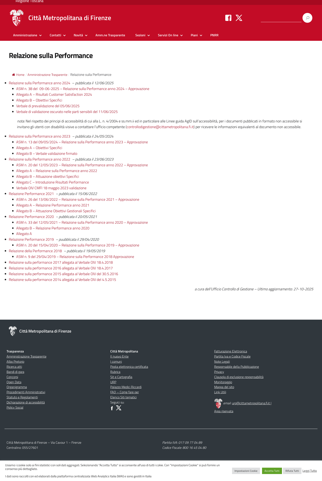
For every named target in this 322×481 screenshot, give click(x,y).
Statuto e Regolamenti (22, 397)
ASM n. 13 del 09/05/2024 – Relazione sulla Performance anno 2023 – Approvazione (82, 142)
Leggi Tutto (309, 471)
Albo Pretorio (15, 361)
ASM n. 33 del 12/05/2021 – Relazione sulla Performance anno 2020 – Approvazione (82, 222)
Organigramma (17, 386)
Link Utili (220, 392)
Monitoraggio (223, 382)
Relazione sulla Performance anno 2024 (39, 83)
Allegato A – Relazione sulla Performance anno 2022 (56, 170)
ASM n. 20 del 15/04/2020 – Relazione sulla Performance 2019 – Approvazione (77, 245)
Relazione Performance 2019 (31, 239)
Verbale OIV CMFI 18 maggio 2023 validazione (51, 188)
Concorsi (12, 376)
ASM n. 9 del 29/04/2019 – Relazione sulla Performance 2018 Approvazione (75, 256)
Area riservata (223, 411)
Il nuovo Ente (119, 356)
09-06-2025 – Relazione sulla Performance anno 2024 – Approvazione (94, 88)
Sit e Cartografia (121, 376)
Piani (194, 35)
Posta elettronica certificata (129, 366)
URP (113, 382)
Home (18, 74)
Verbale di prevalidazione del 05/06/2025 (47, 106)
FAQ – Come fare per (124, 392)
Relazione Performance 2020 (31, 216)
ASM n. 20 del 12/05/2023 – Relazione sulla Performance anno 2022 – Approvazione (82, 165)
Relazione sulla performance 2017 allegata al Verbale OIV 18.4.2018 (61, 262)
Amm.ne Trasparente (110, 35)
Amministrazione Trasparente (26, 356)
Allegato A (24, 233)
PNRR (214, 35)
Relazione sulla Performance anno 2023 (39, 136)
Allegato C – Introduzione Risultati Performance (52, 182)
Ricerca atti (14, 366)
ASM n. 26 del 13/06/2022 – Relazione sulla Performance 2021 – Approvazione (77, 199)
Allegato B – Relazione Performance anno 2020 (52, 228)
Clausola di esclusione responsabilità (238, 376)
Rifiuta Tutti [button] (292, 471)
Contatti (55, 35)
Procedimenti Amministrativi (26, 392)
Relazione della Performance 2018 (36, 251)
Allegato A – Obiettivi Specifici (39, 147)
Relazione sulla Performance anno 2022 (40, 159)
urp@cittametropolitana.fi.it (251, 403)
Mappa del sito (224, 386)
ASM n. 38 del (27, 88)
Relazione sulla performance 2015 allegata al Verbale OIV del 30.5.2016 (63, 274)
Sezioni (140, 35)
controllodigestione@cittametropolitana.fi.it (160, 127)
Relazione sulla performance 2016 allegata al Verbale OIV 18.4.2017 (61, 268)
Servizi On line (168, 35)
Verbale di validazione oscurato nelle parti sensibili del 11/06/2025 (67, 111)
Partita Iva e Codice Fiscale (232, 356)
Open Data (14, 382)
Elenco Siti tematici (123, 397)
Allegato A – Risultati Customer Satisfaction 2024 (54, 94)
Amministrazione (25, 35)
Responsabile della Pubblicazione (236, 366)
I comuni (116, 361)
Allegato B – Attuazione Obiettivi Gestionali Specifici (56, 211)
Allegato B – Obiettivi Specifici (39, 100)
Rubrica (115, 371)
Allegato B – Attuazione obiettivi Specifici (47, 176)
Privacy (219, 371)
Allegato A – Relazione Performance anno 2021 (52, 205)
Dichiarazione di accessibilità (26, 402)
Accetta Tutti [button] (271, 471)
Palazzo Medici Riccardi (125, 386)
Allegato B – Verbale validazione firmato (46, 153)
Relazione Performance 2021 (31, 193)
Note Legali (222, 361)
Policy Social (15, 407)
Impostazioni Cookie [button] (246, 471)
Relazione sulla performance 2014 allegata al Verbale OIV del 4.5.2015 (62, 279)
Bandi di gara (15, 371)
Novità (78, 35)
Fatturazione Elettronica (230, 351)
